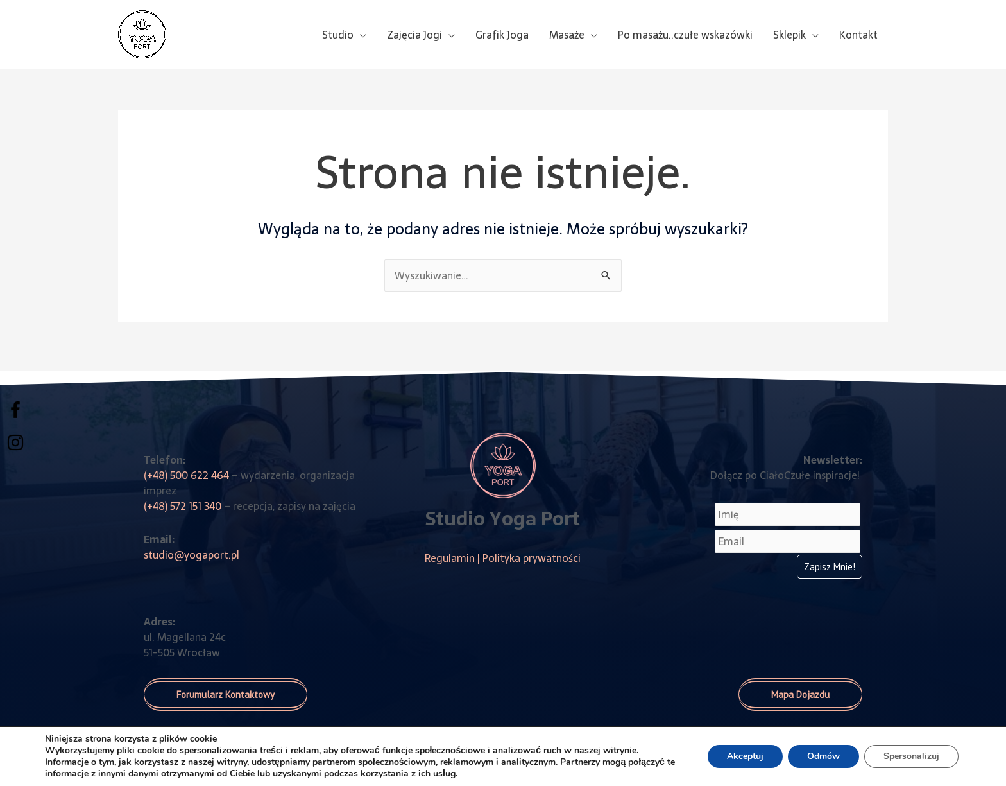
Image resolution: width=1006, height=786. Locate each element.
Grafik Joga (502, 34)
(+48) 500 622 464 (186, 475)
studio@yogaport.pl (191, 554)
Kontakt (858, 34)
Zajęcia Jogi (414, 34)
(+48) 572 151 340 (182, 506)
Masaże (566, 34)
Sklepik (789, 34)
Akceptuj (745, 756)
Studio (338, 34)
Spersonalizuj (911, 756)
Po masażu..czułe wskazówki (685, 34)
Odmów (823, 756)
